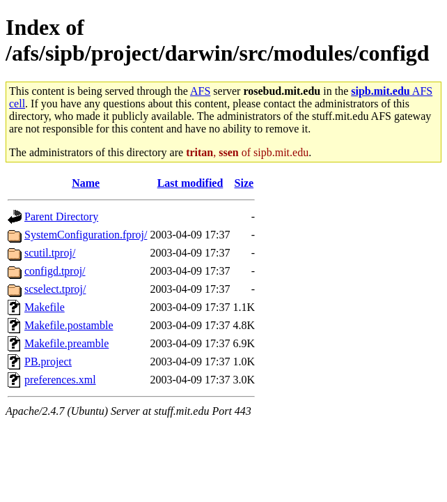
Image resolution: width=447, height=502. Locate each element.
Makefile (44, 307)
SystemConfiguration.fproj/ (85, 235)
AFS (200, 91)
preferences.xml (60, 380)
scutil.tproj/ (49, 253)
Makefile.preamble (66, 343)
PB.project (48, 361)
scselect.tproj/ (55, 289)
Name (86, 183)
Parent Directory (61, 216)
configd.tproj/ (55, 271)
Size (244, 183)
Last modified (190, 183)
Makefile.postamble (68, 325)
